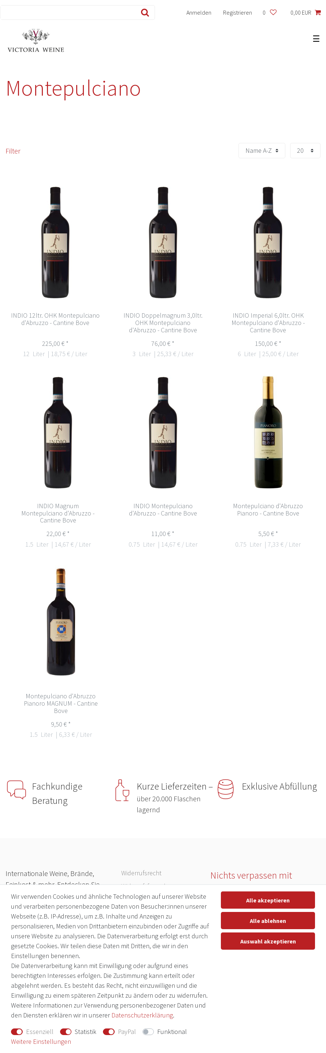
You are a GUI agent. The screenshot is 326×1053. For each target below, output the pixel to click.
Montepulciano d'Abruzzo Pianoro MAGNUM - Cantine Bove (61, 703)
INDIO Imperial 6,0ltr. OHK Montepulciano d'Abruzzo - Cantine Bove (268, 323)
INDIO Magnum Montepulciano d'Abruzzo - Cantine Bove (58, 513)
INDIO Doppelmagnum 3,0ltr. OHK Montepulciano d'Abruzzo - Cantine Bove (163, 323)
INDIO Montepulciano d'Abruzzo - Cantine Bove (163, 509)
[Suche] (143, 12)
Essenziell (39, 1031)
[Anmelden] (199, 12)
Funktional (172, 1031)
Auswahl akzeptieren (268, 941)
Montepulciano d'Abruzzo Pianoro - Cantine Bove (268, 509)
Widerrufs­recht (141, 873)
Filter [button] (13, 150)
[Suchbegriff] (66, 12)
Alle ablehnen (268, 920)
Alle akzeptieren (268, 900)
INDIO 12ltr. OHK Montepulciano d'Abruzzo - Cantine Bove (55, 319)
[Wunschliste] (269, 12)
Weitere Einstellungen (41, 1041)
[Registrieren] (238, 12)
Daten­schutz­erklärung (142, 1015)
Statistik (85, 1031)
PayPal (127, 1031)
